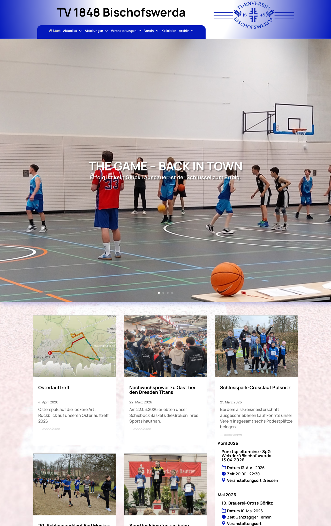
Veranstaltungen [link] (124, 31)
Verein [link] (149, 31)
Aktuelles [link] (70, 31)
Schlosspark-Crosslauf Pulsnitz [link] (255, 387)
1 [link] (159, 293)
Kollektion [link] (169, 31)
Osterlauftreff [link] (54, 387)
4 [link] (172, 293)
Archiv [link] (184, 31)
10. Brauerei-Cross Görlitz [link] (247, 503)
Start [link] (55, 31)
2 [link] (163, 293)
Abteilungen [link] (94, 31)
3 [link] (168, 293)
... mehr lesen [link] (49, 428)
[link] (254, 27)
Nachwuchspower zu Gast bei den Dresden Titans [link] (162, 389)
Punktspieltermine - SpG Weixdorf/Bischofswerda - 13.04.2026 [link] (248, 456)
